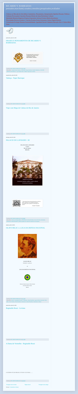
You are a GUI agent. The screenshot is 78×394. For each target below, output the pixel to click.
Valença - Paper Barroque (15, 78)
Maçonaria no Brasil (31, 71)
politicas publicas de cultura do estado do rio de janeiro (29, 221)
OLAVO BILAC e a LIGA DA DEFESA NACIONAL (25, 228)
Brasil (13, 300)
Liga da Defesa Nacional (39, 300)
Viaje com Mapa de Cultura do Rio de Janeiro (22, 108)
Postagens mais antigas (43, 384)
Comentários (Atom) (14, 387)
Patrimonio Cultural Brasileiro (12, 221)
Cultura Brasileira (30, 300)
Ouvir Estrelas (11, 301)
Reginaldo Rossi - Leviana (15, 308)
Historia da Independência (16, 219)
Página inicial (28, 384)
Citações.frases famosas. (16, 70)
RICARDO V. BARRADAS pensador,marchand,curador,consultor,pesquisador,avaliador (33, 7)
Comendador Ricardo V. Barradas (20, 300)
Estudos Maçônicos (36, 70)
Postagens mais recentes (11, 384)
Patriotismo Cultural (37, 301)
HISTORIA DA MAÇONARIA (28, 219)
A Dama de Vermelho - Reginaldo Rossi (20, 344)
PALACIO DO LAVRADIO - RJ (18, 140)
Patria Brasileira (18, 301)
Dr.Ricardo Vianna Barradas (26, 70)
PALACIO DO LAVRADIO (39, 219)
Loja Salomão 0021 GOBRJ (21, 71)
